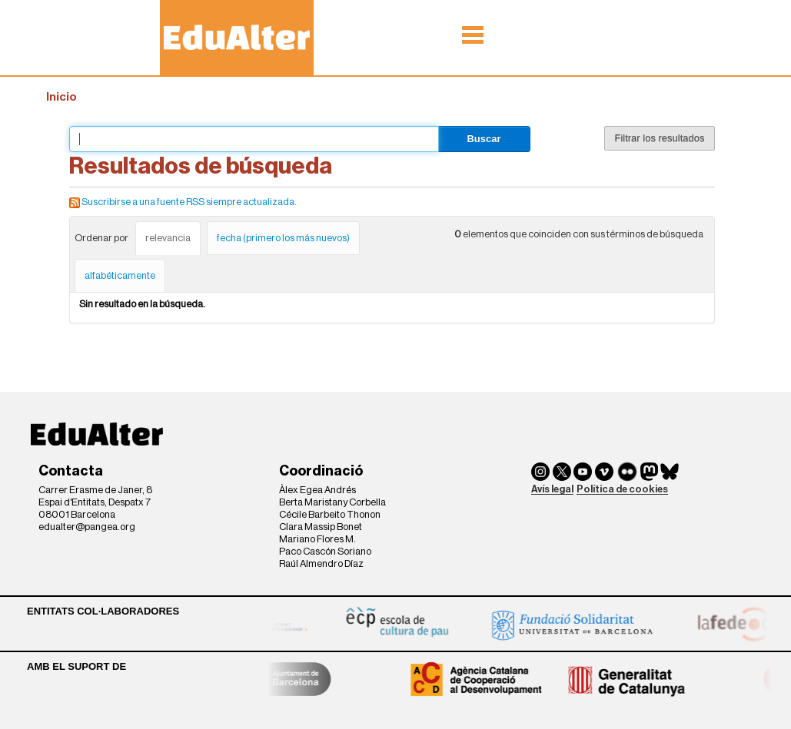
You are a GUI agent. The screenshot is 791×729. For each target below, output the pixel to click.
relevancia (168, 238)
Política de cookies (622, 489)
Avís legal (552, 489)
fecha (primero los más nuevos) (283, 238)
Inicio (61, 97)
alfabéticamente (120, 275)
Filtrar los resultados (659, 138)
